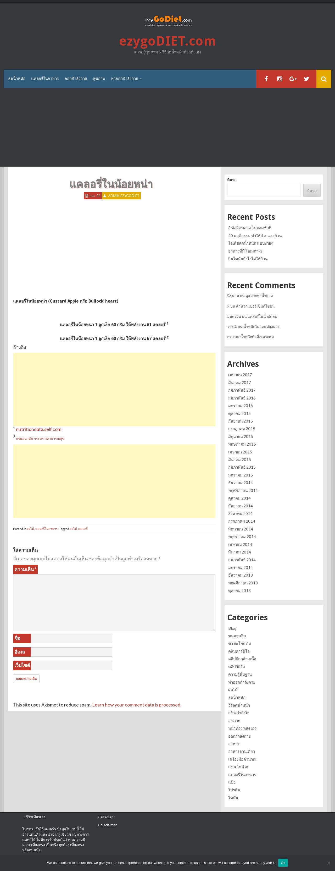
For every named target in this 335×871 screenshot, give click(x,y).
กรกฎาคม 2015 (241, 428)
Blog (232, 628)
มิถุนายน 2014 (240, 529)
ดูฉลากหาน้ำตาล (259, 295)
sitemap (107, 817)
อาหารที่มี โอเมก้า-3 (245, 251)
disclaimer (108, 825)
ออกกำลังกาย (76, 78)
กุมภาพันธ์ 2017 (242, 390)
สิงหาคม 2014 (240, 513)
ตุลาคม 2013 (239, 590)
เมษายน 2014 (240, 544)
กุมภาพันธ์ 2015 (242, 467)
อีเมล (19, 652)
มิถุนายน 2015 (240, 436)
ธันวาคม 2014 (240, 482)
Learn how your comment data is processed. (136, 705)
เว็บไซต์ (22, 665)
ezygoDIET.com (167, 41)
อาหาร (233, 743)
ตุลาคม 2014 (239, 498)
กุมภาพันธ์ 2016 (242, 398)
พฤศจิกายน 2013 (243, 582)
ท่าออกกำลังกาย (124, 78)
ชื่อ (17, 638)
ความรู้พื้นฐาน (240, 674)
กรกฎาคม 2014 (241, 521)
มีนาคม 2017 (239, 382)
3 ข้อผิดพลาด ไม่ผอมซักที (249, 227)
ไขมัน (233, 797)
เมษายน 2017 (240, 374)
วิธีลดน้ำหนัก (239, 705)
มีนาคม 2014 (239, 552)
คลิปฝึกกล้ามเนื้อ (242, 658)
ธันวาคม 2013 (240, 575)
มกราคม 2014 (240, 567)
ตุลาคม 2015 (239, 413)
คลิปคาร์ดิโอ (239, 651)
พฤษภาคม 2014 (242, 536)
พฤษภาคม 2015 (242, 444)
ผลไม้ (30, 529)
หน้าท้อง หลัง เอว (242, 728)
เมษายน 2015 (240, 452)
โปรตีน (234, 789)
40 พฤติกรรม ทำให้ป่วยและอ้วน (255, 235)
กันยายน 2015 (240, 421)
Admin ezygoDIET (123, 196)
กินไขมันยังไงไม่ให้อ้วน (247, 258)
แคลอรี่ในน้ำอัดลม (262, 316)
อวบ (230, 337)
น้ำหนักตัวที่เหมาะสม (257, 337)
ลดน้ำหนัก (16, 78)
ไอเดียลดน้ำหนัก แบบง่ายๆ (250, 243)
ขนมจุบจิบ (237, 635)
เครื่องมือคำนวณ (242, 759)
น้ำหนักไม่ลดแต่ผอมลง (261, 326)
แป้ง (231, 782)
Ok (283, 863)
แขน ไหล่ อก (238, 766)
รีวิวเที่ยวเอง (35, 817)
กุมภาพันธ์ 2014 (242, 559)
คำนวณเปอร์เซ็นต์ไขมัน (255, 306)
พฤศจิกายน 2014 (243, 490)
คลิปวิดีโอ (236, 666)
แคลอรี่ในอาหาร (45, 78)
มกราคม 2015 (240, 475)
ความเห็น (25, 569)
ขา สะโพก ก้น (239, 643)
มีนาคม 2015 (239, 459)
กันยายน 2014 (240, 505)
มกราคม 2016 (240, 405)
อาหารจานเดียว (241, 751)
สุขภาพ (99, 78)
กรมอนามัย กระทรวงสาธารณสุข (40, 438)
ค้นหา (232, 179)
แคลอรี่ (83, 529)
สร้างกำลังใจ (238, 712)
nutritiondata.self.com (38, 429)
